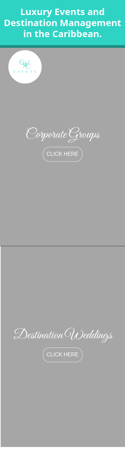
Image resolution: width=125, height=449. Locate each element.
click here (62, 154)
